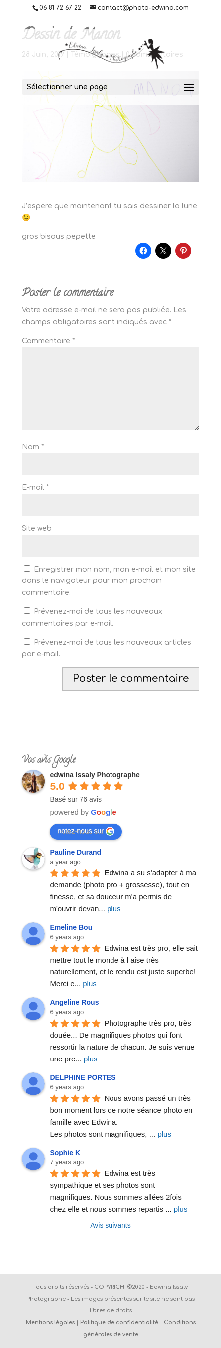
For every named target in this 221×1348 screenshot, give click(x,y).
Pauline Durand (75, 852)
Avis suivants (110, 1225)
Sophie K (65, 1152)
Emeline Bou (71, 927)
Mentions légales (50, 1322)
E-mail (35, 487)
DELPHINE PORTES (82, 1077)
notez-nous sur (85, 831)
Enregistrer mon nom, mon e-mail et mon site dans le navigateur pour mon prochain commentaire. (109, 581)
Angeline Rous (74, 1002)
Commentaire (48, 341)
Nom (33, 447)
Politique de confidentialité (119, 1322)
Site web (37, 528)
